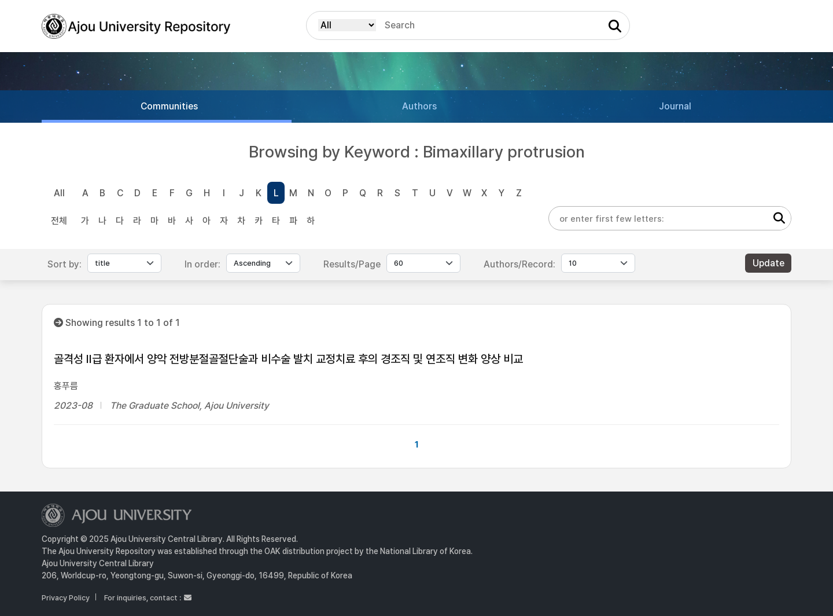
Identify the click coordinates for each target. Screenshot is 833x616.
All (59, 193)
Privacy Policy (66, 597)
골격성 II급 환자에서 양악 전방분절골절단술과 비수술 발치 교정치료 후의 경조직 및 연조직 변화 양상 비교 (288, 359)
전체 (59, 220)
